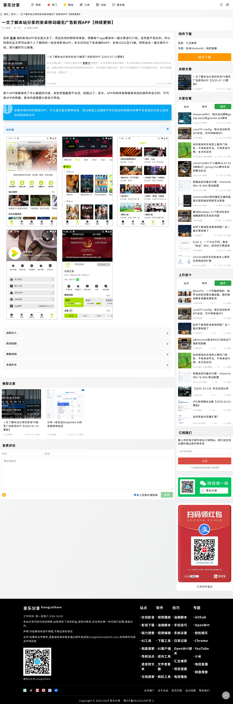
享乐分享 (42, 608)
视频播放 (164, 617)
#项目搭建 (197, 137)
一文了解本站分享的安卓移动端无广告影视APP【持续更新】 (50, 14)
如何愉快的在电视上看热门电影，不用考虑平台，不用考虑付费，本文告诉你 (211, 148)
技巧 (13, 14)
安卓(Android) (195, 48)
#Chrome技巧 (199, 265)
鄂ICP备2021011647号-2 (139, 700)
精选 (68, 5)
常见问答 (177, 690)
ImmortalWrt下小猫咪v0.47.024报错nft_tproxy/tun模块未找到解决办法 (212, 166)
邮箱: (47, 453)
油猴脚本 (164, 625)
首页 (4, 14)
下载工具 (164, 640)
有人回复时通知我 (147, 501)
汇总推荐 (191, 43)
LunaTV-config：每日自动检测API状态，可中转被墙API (211, 131)
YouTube (202, 648)
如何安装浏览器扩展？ (206, 416)
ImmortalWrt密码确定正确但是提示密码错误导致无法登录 (212, 198)
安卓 (13, 38)
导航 (36, 5)
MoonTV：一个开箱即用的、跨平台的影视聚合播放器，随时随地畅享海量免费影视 (211, 294)
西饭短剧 (87, 343)
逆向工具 (164, 656)
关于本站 (163, 690)
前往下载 (204, 57)
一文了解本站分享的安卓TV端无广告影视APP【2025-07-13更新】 (86, 56)
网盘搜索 (148, 648)
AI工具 (146, 640)
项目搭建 (180, 668)
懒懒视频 (87, 354)
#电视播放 (207, 156)
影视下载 (148, 625)
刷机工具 (164, 676)
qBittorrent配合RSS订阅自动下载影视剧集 (212, 341)
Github (200, 617)
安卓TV (86, 62)
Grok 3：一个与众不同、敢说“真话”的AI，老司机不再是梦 (211, 243)
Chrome (201, 640)
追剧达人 (87, 333)
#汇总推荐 (51, 83)
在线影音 (148, 617)
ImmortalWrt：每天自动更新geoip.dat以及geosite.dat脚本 (212, 116)
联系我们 (204, 690)
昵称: (5, 453)
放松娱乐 (201, 632)
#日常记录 (197, 395)
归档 (101, 5)
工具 (85, 5)
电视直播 (211, 48)
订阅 (204, 461)
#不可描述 (197, 156)
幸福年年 (87, 365)
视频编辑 (164, 632)
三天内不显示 (205, 586)
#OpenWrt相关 (200, 122)
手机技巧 (180, 625)
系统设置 (180, 632)
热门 (52, 5)
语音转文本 (147, 666)
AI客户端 (164, 648)
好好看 (87, 130)
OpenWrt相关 (183, 650)
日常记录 (180, 640)
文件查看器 (164, 666)
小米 (198, 656)
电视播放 (180, 676)
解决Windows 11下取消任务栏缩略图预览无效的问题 (211, 213)
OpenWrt (202, 625)
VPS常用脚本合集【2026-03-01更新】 (212, 403)
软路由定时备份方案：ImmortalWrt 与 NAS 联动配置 (212, 183)
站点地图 (190, 690)
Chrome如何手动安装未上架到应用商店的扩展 (211, 258)
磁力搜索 (148, 632)
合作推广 (149, 690)
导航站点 (148, 656)
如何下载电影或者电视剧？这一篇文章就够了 (211, 228)
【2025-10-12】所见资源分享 (210, 388)
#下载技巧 (197, 235)
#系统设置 (197, 220)
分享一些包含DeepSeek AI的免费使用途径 (64, 424)
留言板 (118, 5)
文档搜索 (148, 676)
